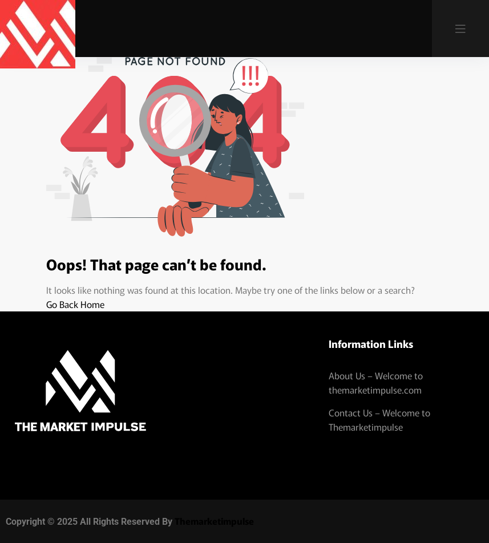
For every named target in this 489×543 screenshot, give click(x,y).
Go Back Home (75, 304)
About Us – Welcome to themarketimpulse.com (376, 382)
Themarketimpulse (214, 521)
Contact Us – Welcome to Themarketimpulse (379, 419)
